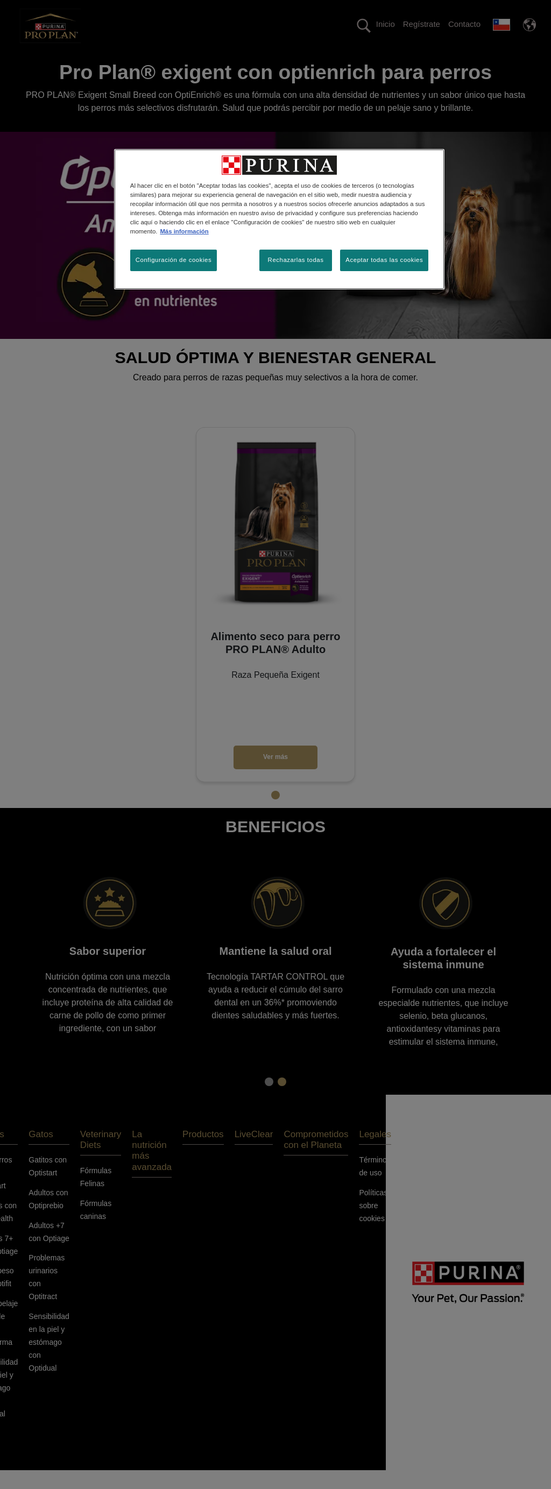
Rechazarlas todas (296, 260)
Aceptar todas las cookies (384, 260)
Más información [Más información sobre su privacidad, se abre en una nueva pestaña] (184, 231)
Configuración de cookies (173, 260)
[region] (279, 219)
